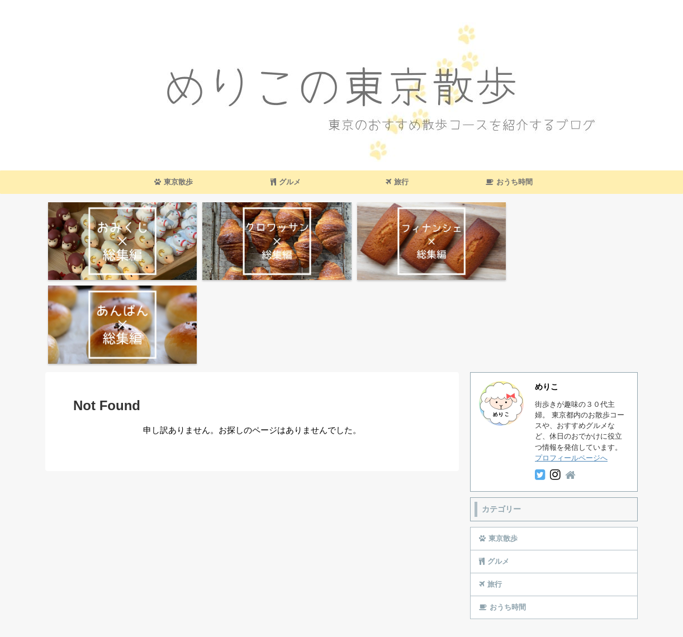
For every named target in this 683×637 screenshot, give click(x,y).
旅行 (397, 182)
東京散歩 (173, 182)
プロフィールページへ (571, 371)
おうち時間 (509, 182)
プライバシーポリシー (367, 593)
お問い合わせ (302, 593)
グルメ (286, 182)
